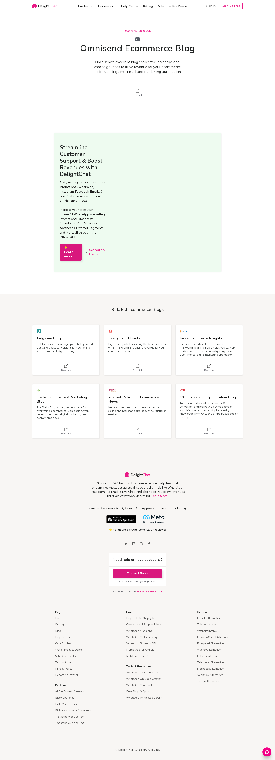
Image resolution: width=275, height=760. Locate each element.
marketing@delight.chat (150, 591)
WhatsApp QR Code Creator (143, 678)
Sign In (211, 6)
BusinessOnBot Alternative (213, 637)
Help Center (130, 6)
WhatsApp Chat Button (140, 685)
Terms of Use (63, 662)
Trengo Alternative (208, 681)
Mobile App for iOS (137, 656)
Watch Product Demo (69, 649)
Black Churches (64, 697)
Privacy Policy (63, 668)
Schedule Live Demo (172, 6)
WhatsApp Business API (141, 643)
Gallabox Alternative (209, 656)
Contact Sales (137, 573)
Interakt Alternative (209, 618)
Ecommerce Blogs (137, 30)
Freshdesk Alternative (210, 668)
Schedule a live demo (97, 252)
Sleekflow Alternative (210, 675)
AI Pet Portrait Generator (70, 691)
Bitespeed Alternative (210, 643)
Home (59, 618)
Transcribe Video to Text (69, 716)
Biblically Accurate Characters (73, 710)
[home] (44, 6)
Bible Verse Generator (68, 704)
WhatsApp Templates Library (144, 697)
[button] (85, 6)
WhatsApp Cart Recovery (141, 637)
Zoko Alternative (207, 624)
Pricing (148, 6)
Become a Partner (66, 675)
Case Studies (63, 643)
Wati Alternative (207, 630)
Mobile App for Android (140, 649)
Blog (58, 630)
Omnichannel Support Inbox (143, 624)
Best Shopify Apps (137, 691)
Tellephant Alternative (210, 662)
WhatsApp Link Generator (142, 672)
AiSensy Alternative (209, 649)
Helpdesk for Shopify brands (143, 618)
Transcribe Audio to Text (69, 723)
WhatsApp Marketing (139, 630)
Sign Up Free (231, 6)
